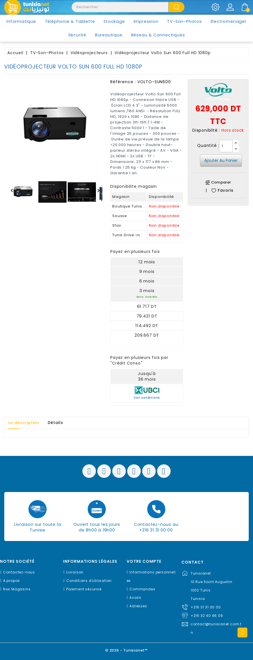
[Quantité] (226, 146)
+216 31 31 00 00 (206, 607)
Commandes (142, 589)
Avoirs (135, 597)
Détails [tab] (59, 423)
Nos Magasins (17, 589)
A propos (11, 580)
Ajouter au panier (221, 160)
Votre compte (144, 561)
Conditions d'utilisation (89, 580)
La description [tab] (25, 423)
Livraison (74, 572)
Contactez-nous (19, 572)
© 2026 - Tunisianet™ (126, 650)
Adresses (138, 606)
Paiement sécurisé (84, 589)
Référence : (123, 82)
